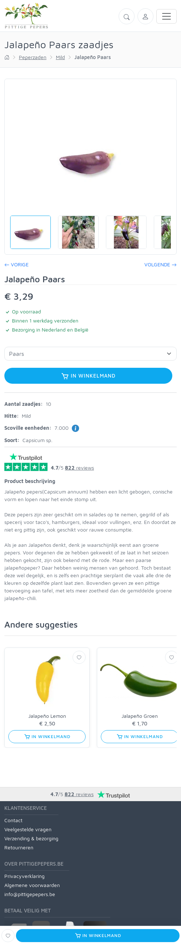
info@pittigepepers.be (29, 894)
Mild (60, 57)
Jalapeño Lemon (47, 716)
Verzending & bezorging (31, 838)
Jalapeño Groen (140, 716)
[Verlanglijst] (79, 657)
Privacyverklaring (24, 876)
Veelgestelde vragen (28, 829)
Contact (13, 820)
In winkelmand (88, 376)
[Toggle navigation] (166, 16)
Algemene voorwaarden (32, 885)
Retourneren (18, 847)
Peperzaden (32, 57)
